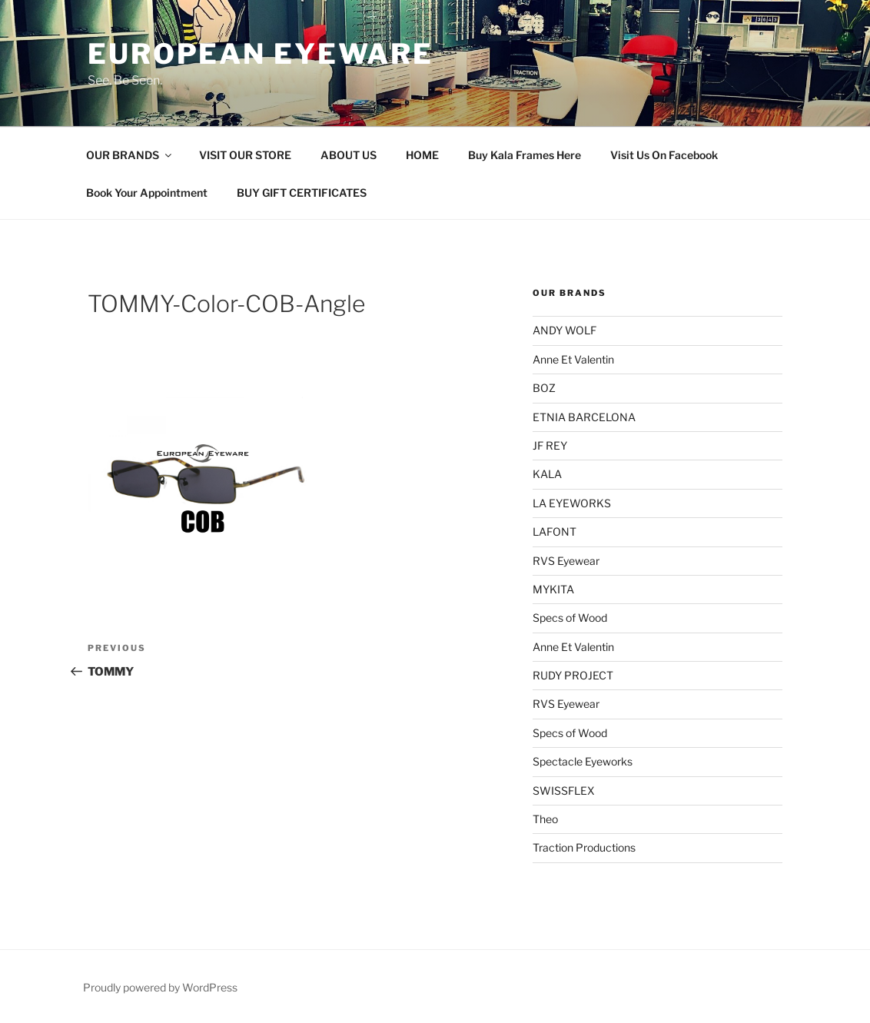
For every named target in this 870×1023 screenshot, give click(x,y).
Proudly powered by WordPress (160, 987)
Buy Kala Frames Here (524, 154)
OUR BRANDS (130, 154)
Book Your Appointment (147, 192)
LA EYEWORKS (572, 503)
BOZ (544, 387)
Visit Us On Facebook (664, 154)
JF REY (550, 445)
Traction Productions (584, 847)
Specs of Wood (570, 617)
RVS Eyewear (566, 560)
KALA (547, 473)
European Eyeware (260, 54)
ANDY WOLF (564, 330)
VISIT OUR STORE (245, 154)
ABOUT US (348, 154)
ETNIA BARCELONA (584, 416)
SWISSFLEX (564, 790)
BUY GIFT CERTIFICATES (302, 192)
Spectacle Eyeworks (583, 761)
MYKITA (553, 589)
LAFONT (554, 531)
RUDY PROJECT (573, 675)
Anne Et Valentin (573, 359)
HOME (422, 154)
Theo (545, 818)
